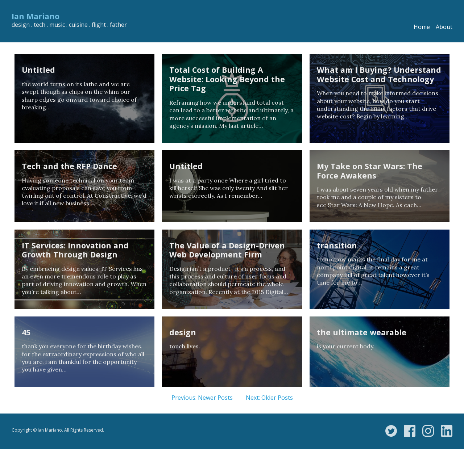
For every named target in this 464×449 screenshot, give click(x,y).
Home (422, 27)
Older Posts (277, 398)
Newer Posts (215, 398)
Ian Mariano (35, 16)
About (444, 27)
